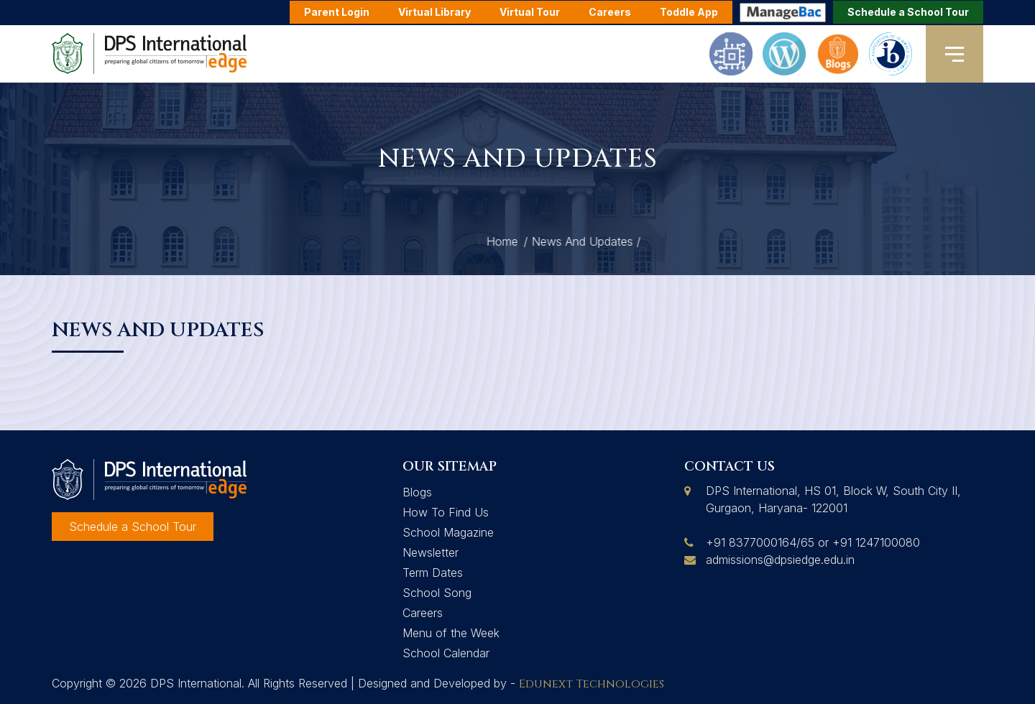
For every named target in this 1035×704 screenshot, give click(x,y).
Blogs (417, 492)
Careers (422, 613)
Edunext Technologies (591, 684)
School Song (437, 592)
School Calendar (445, 653)
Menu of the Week (451, 633)
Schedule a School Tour (908, 12)
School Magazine (448, 532)
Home (637, 241)
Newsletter (430, 552)
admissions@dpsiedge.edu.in (780, 559)
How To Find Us (445, 512)
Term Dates (432, 572)
